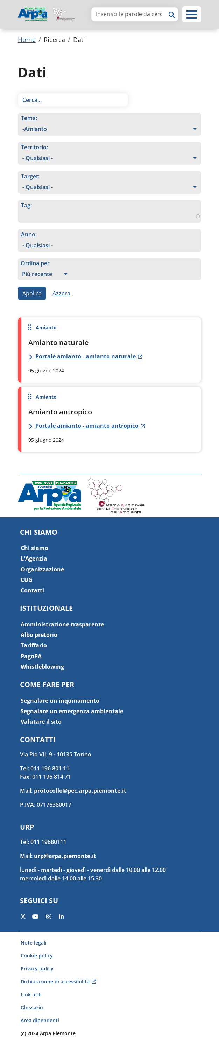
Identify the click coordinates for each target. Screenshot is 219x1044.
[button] (191, 14)
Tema (28, 118)
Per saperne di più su (109, 350)
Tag (25, 205)
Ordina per (35, 263)
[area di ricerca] (129, 14)
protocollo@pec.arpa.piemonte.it (80, 791)
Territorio (34, 147)
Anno (28, 234)
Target (29, 176)
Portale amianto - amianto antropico (87, 426)
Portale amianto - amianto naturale (85, 356)
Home (27, 39)
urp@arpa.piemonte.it (65, 856)
